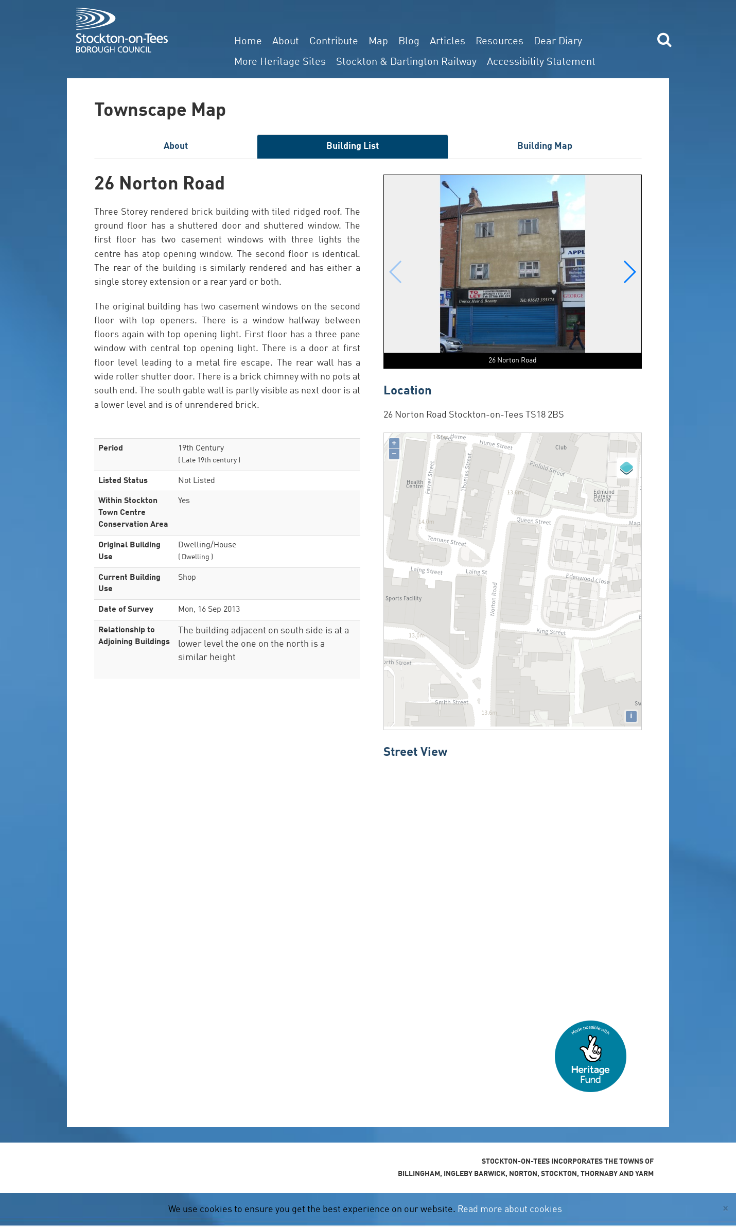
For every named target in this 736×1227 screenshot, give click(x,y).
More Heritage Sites (280, 62)
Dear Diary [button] (558, 42)
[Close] (725, 1208)
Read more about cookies (510, 1209)
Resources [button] (499, 42)
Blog (408, 42)
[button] (629, 272)
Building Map (544, 146)
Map (378, 42)
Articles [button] (447, 42)
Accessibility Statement (541, 62)
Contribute (333, 42)
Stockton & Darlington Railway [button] (406, 62)
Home (248, 42)
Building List (352, 146)
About (285, 42)
